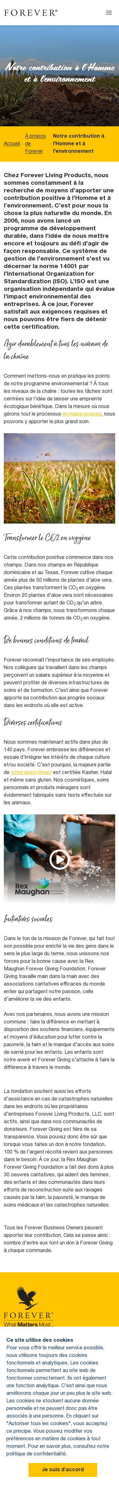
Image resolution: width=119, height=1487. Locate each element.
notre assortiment (31, 772)
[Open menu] (109, 12)
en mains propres (82, 414)
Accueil (12, 144)
